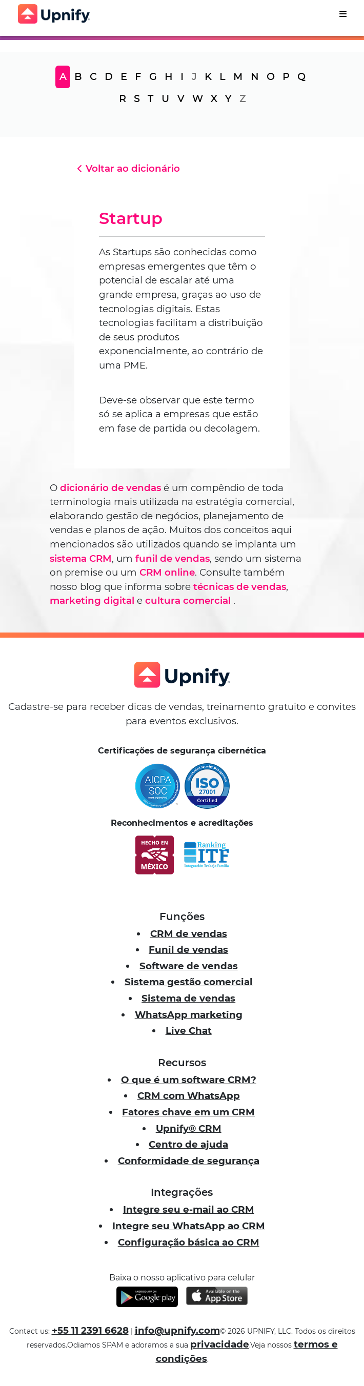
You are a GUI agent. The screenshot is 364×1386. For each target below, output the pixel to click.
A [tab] (62, 77)
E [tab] (123, 77)
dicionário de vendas (110, 488)
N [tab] (254, 77)
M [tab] (237, 77)
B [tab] (78, 77)
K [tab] (208, 77)
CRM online (167, 572)
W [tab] (197, 99)
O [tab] (270, 77)
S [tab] (136, 99)
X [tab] (214, 99)
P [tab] (285, 77)
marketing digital (92, 600)
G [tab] (152, 77)
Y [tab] (228, 99)
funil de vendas (172, 558)
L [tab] (222, 77)
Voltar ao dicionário (127, 168)
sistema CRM (81, 558)
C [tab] (93, 77)
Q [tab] (301, 77)
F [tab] (138, 77)
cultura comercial (188, 600)
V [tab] (180, 99)
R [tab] (122, 99)
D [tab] (108, 77)
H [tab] (168, 77)
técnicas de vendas (239, 587)
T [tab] (150, 99)
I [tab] (182, 77)
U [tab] (165, 99)
